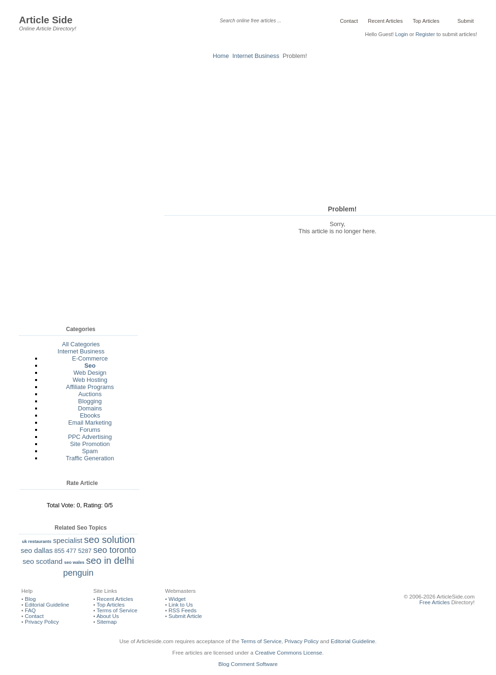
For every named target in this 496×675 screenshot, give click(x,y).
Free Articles (435, 602)
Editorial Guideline (47, 605)
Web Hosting (90, 379)
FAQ (30, 610)
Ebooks (90, 415)
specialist (68, 540)
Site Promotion (90, 443)
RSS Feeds (182, 610)
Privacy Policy (42, 622)
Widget (177, 599)
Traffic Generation (90, 458)
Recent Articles (385, 21)
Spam (90, 451)
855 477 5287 (73, 550)
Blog (30, 599)
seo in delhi (110, 560)
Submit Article (185, 616)
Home (221, 55)
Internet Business (256, 55)
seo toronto (114, 550)
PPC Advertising (90, 436)
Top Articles (425, 21)
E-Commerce (90, 358)
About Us (107, 616)
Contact (349, 21)
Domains (90, 408)
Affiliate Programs (90, 386)
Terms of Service (117, 610)
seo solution (109, 539)
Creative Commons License (288, 653)
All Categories (81, 344)
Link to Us (180, 605)
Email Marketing (90, 422)
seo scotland (42, 561)
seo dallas (36, 550)
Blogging (90, 401)
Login (401, 34)
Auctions (90, 394)
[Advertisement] (248, 130)
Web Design (90, 372)
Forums (90, 429)
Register (425, 34)
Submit (465, 21)
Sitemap (107, 622)
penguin (78, 573)
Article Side (46, 19)
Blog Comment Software (248, 664)
